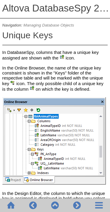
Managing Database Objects (48, 25)
